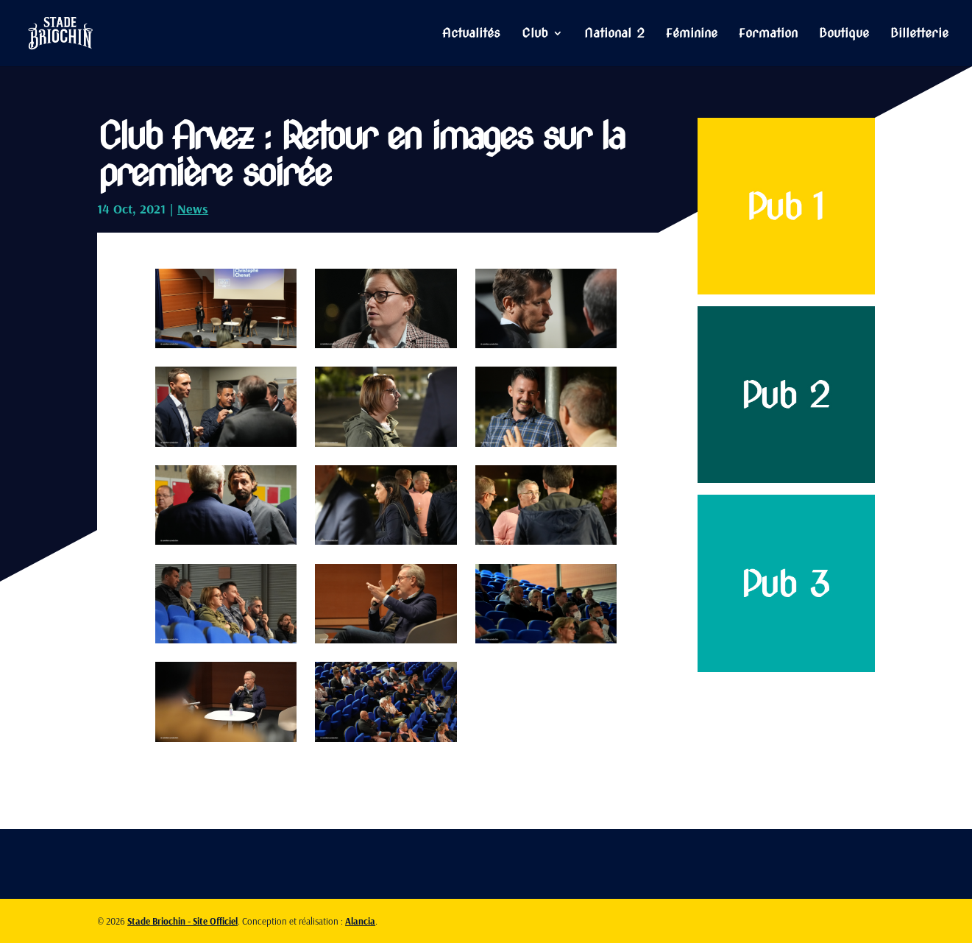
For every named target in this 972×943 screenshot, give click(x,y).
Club (535, 34)
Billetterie (919, 34)
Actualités (471, 34)
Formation (768, 34)
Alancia (360, 921)
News (192, 208)
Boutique (844, 34)
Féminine (691, 34)
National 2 (614, 34)
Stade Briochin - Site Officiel (182, 921)
